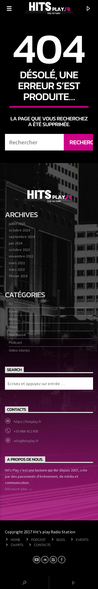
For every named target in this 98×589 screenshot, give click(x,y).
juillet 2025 (17, 223)
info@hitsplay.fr (26, 440)
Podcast (15, 342)
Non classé (17, 334)
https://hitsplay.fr (27, 421)
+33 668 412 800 (26, 431)
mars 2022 (17, 263)
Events (14, 311)
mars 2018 (17, 269)
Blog (60, 539)
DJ (11, 303)
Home (15, 539)
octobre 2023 (19, 249)
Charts (17, 545)
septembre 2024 (22, 236)
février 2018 (18, 276)
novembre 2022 (21, 256)
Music (13, 319)
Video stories (19, 350)
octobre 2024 (19, 230)
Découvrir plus (18, 489)
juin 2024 (15, 243)
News (13, 327)
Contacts (42, 545)
